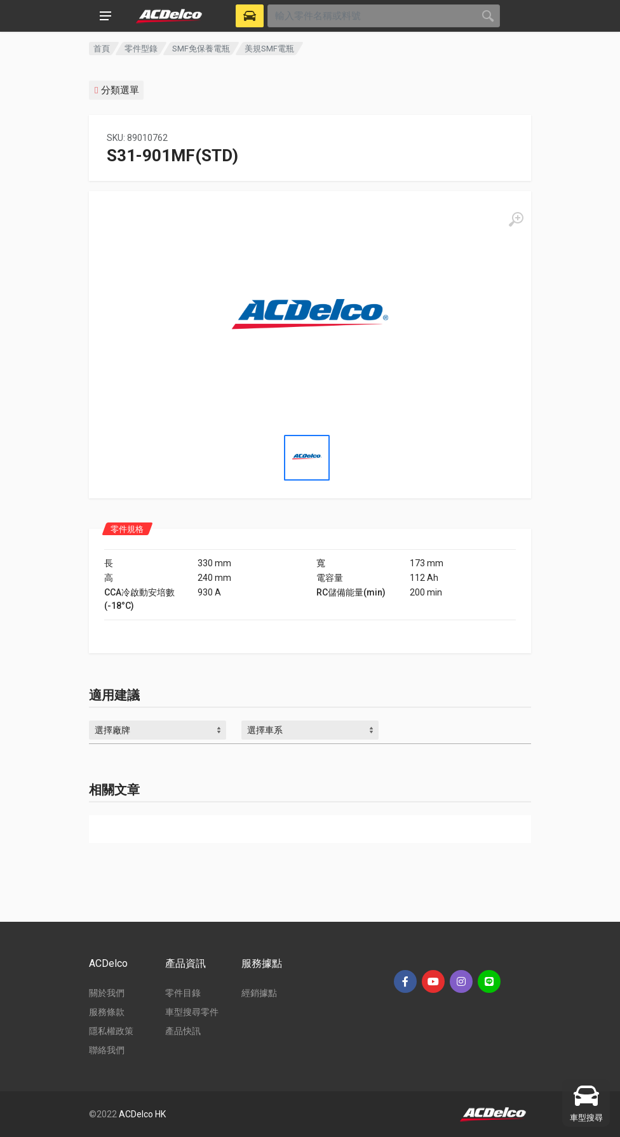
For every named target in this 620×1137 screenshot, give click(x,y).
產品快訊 (183, 1031)
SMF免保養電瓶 (201, 48)
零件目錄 (183, 993)
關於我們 (107, 993)
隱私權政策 (111, 1031)
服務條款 (107, 1012)
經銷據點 (259, 993)
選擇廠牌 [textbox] (112, 730)
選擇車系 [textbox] (265, 730)
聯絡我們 (107, 1050)
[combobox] (157, 730)
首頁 (101, 48)
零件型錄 (141, 48)
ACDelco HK (142, 1114)
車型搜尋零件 (192, 1012)
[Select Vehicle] (250, 15)
